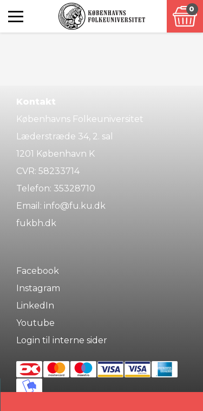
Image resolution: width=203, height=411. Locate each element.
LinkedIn (35, 305)
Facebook (37, 271)
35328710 (74, 188)
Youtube (35, 323)
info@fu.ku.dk (75, 206)
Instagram (38, 288)
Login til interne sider (61, 340)
